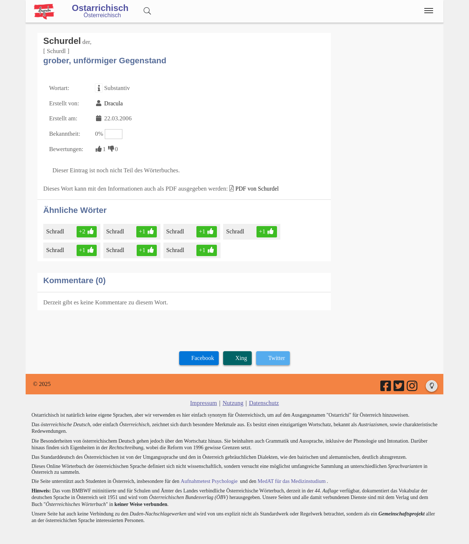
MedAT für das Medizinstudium (288, 475)
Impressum (204, 397)
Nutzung (233, 397)
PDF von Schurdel (250, 184)
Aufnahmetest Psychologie (207, 475)
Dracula (112, 102)
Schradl (56, 227)
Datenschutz (263, 397)
